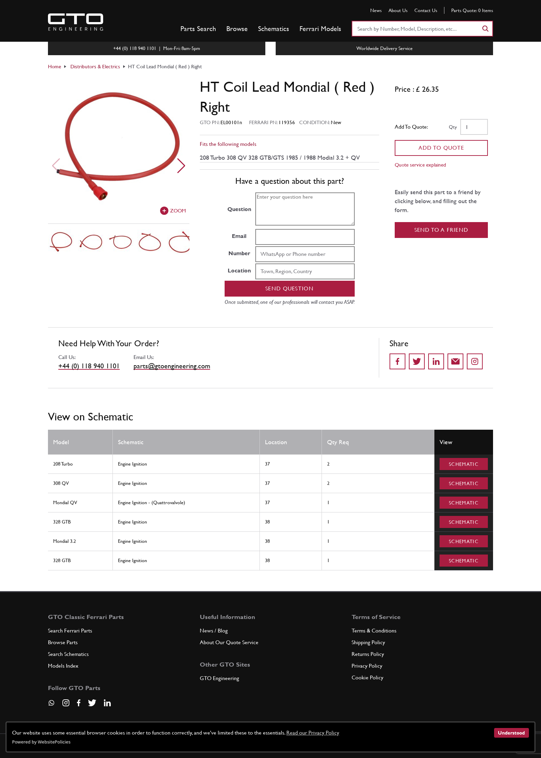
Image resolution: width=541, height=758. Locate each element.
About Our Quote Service (229, 642)
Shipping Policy (368, 642)
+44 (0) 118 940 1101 (89, 366)
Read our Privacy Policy (312, 732)
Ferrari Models (320, 28)
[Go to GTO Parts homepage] (75, 22)
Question (239, 209)
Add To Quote (441, 147)
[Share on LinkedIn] (436, 361)
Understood (511, 733)
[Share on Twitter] (417, 361)
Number (239, 253)
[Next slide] (181, 165)
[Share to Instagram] (475, 361)
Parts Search (198, 28)
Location (239, 270)
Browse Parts (63, 642)
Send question (289, 288)
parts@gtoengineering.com (172, 366)
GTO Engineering (219, 678)
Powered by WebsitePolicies (41, 742)
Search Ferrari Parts (70, 630)
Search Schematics (68, 654)
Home (54, 66)
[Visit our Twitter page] (92, 703)
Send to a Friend (441, 230)
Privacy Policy (367, 665)
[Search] (485, 29)
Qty (453, 127)
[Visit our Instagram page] (66, 703)
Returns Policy (368, 654)
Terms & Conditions (374, 630)
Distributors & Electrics (95, 66)
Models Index (63, 665)
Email (239, 236)
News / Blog (214, 630)
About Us (397, 10)
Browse (237, 28)
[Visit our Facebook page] (78, 703)
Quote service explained (420, 165)
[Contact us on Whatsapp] (51, 705)
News (376, 10)
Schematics (273, 28)
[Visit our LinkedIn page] (107, 703)
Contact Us (425, 10)
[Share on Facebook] (397, 361)
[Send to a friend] (455, 361)
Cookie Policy (367, 677)
